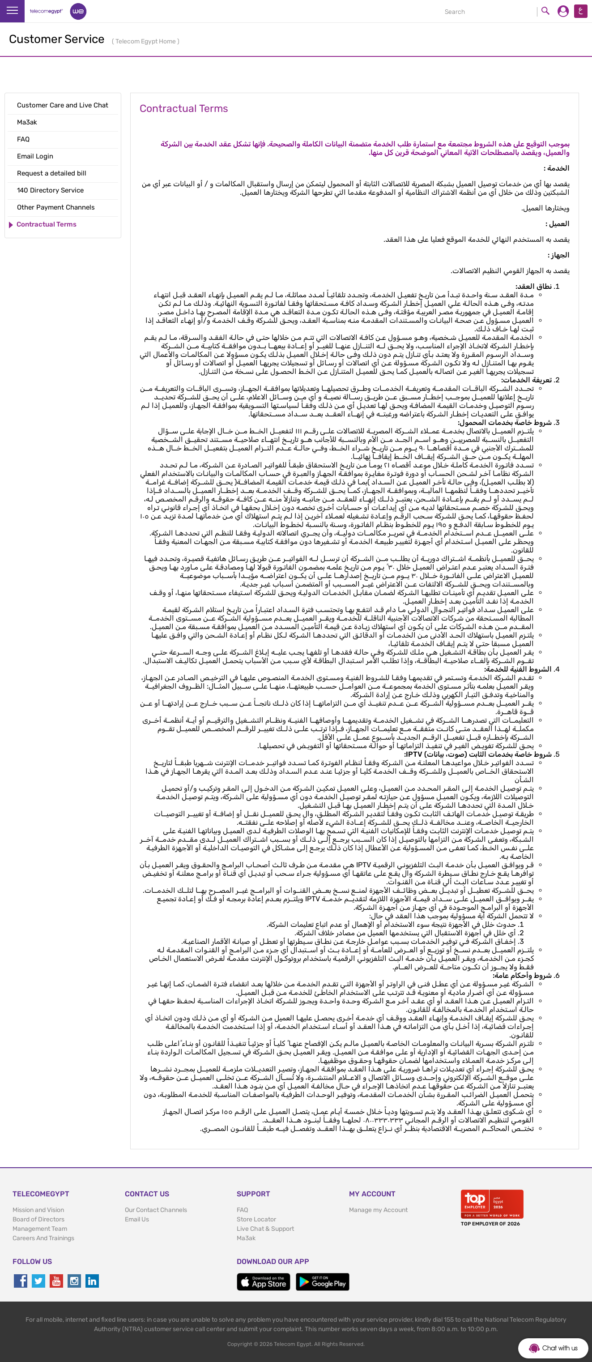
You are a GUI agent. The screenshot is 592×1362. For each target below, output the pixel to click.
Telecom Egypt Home (146, 41)
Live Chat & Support (265, 1229)
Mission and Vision (38, 1210)
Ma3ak (246, 1238)
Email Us (137, 1219)
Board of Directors (38, 1219)
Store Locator (256, 1219)
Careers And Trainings (43, 1238)
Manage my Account (378, 1210)
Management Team (40, 1229)
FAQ (242, 1210)
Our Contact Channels (156, 1210)
